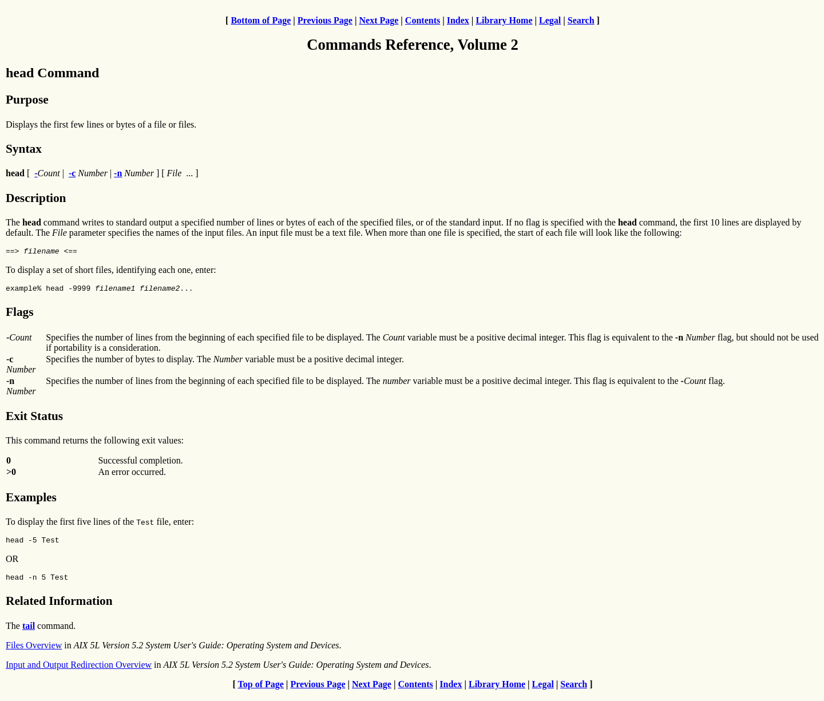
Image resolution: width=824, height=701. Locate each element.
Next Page (378, 20)
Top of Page (261, 691)
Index (458, 20)
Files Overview (34, 652)
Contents (422, 20)
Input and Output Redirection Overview (79, 671)
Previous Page (325, 20)
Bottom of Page (261, 20)
